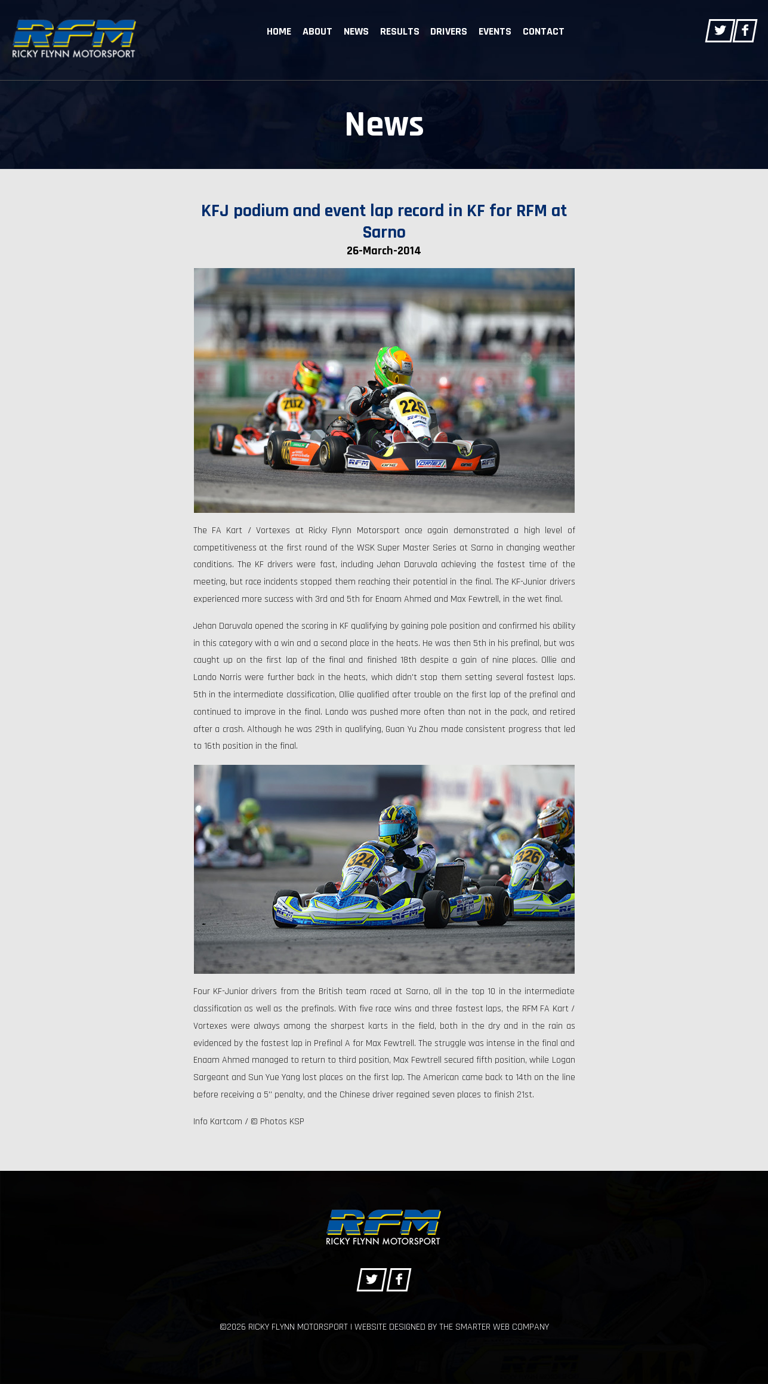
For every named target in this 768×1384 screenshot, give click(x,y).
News (356, 31)
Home (279, 31)
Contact (544, 31)
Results (400, 31)
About (317, 31)
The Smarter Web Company (494, 1327)
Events (495, 31)
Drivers (448, 31)
